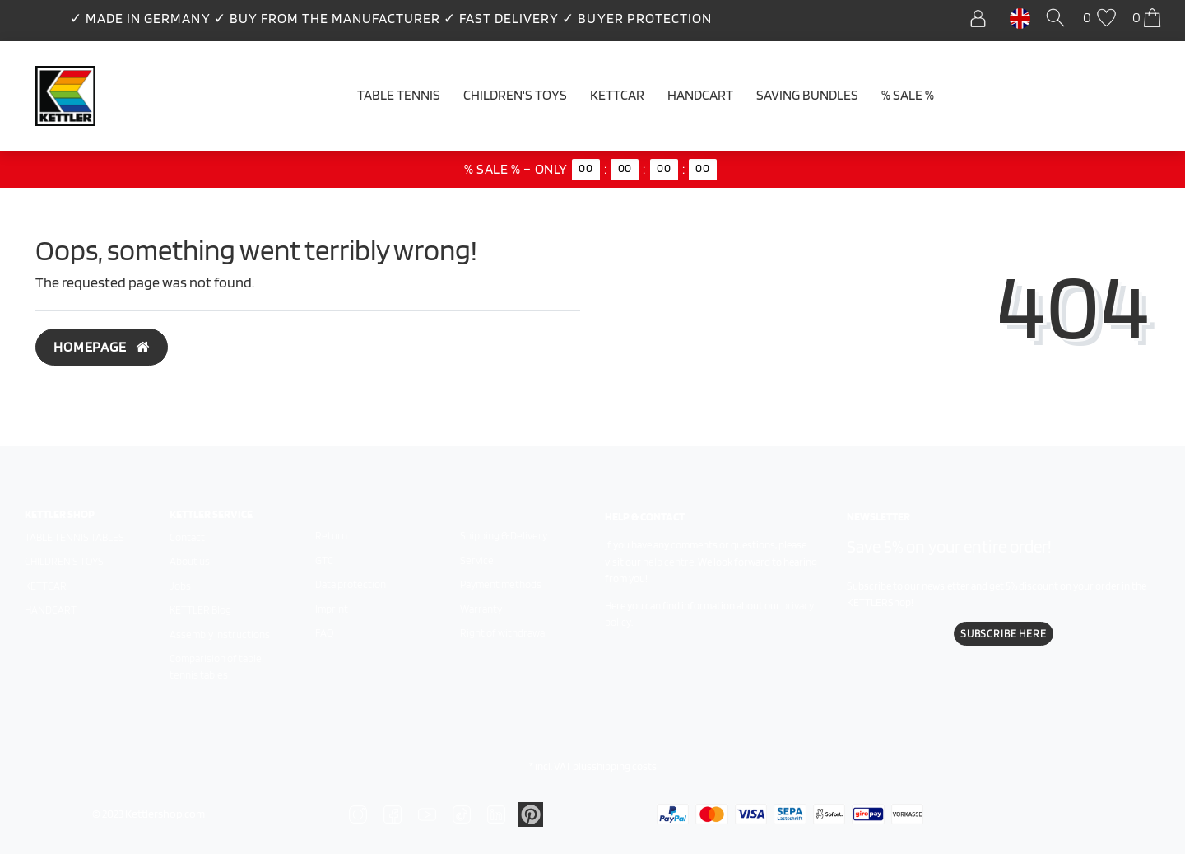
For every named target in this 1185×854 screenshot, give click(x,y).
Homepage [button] (101, 346)
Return (331, 536)
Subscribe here (1003, 634)
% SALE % (907, 94)
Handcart (700, 94)
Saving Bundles (807, 94)
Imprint (331, 609)
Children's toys (64, 561)
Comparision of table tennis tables (216, 666)
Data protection (350, 584)
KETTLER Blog (200, 610)
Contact (187, 537)
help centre (669, 562)
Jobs (180, 586)
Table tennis (398, 94)
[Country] (1020, 17)
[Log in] (982, 18)
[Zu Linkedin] (530, 812)
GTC (324, 560)
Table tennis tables (74, 537)
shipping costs (624, 766)
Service (477, 560)
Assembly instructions (220, 634)
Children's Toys (515, 94)
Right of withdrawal (503, 633)
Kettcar (617, 94)
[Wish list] (1101, 18)
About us (190, 561)
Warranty (481, 609)
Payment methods (500, 584)
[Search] (1058, 18)
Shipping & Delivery (503, 536)
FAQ (324, 633)
